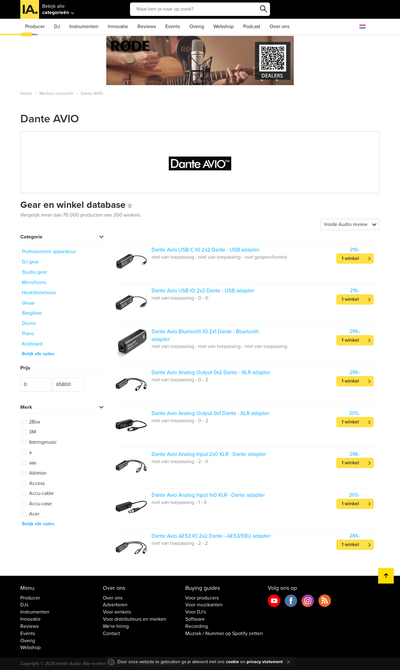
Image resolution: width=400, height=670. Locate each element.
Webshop (223, 26)
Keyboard (32, 344)
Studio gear (34, 272)
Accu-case (37, 504)
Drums (29, 323)
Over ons (279, 26)
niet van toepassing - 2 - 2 (180, 543)
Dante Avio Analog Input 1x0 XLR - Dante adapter (208, 495)
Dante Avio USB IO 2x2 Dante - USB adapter (203, 290)
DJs (24, 605)
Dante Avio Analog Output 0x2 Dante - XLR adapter (211, 372)
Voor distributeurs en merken (134, 619)
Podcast (251, 26)
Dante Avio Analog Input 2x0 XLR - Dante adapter (209, 454)
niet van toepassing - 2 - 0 (180, 461)
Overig (196, 26)
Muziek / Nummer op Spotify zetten (224, 633)
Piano (28, 333)
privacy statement (265, 661)
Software (195, 619)
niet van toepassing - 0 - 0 (180, 298)
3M (29, 432)
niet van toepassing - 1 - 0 (179, 502)
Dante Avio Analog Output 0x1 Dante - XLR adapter (210, 413)
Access (33, 483)
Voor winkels (117, 612)
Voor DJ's (195, 612)
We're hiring (116, 626)
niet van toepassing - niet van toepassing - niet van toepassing (219, 346)
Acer (30, 514)
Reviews (147, 26)
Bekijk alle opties (38, 353)
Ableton (34, 473)
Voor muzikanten (203, 605)
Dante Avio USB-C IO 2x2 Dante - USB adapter (206, 250)
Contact (111, 633)
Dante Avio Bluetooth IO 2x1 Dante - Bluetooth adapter (205, 335)
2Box (31, 422)
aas (29, 463)
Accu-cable (38, 493)
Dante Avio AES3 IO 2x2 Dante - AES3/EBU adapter (211, 536)
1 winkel (350, 258)
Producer (35, 26)
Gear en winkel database (76, 205)
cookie (232, 661)
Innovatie (118, 26)
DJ (57, 26)
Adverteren (115, 605)
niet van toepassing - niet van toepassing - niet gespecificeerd (219, 257)
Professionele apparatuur (49, 251)
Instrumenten (83, 26)
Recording (196, 626)
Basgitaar (32, 313)
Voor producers (202, 598)
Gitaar (28, 303)
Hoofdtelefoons (39, 293)
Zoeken (264, 9)
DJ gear (30, 262)
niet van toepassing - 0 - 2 (180, 380)
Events (172, 26)
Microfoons (34, 282)
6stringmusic (39, 442)
